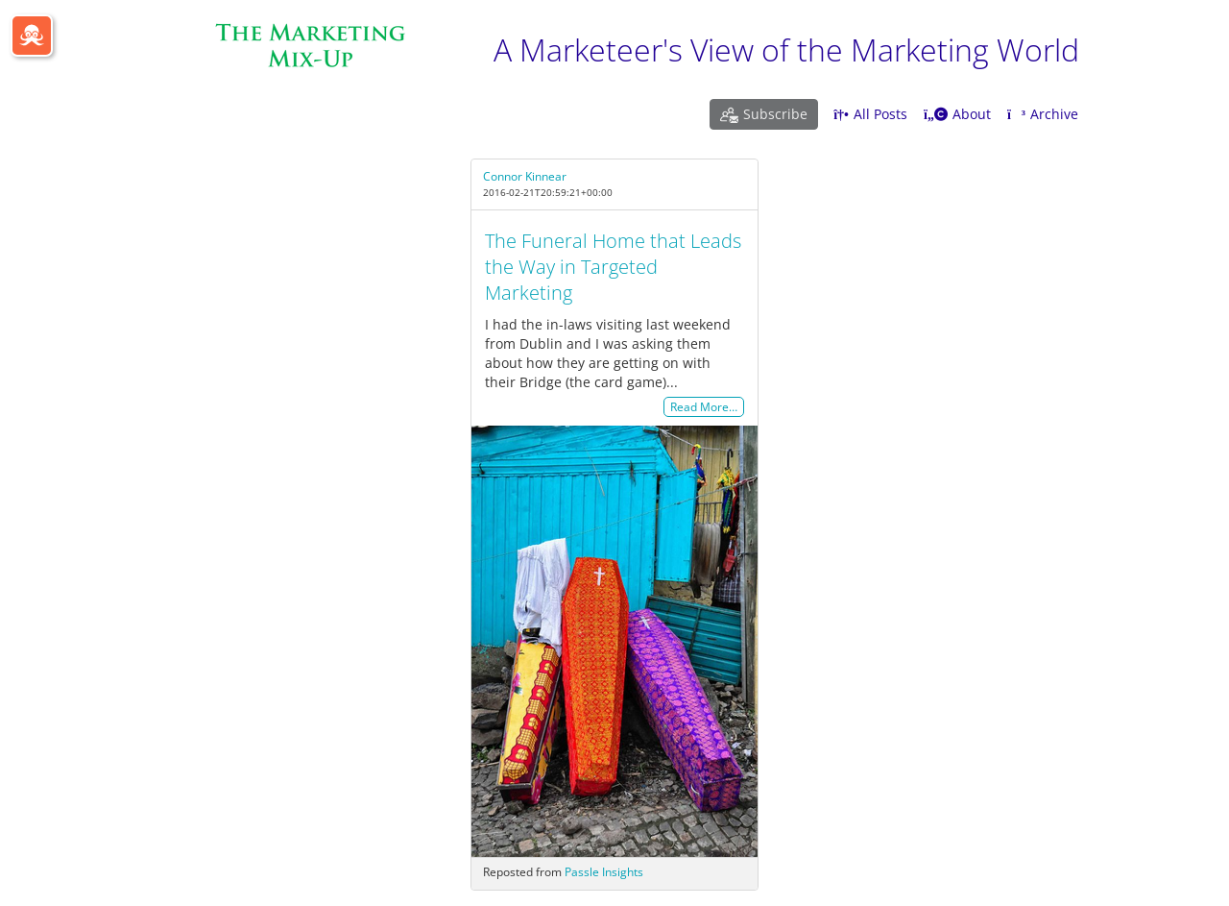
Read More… (703, 407)
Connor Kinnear (524, 176)
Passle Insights (604, 872)
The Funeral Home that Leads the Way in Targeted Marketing (613, 267)
